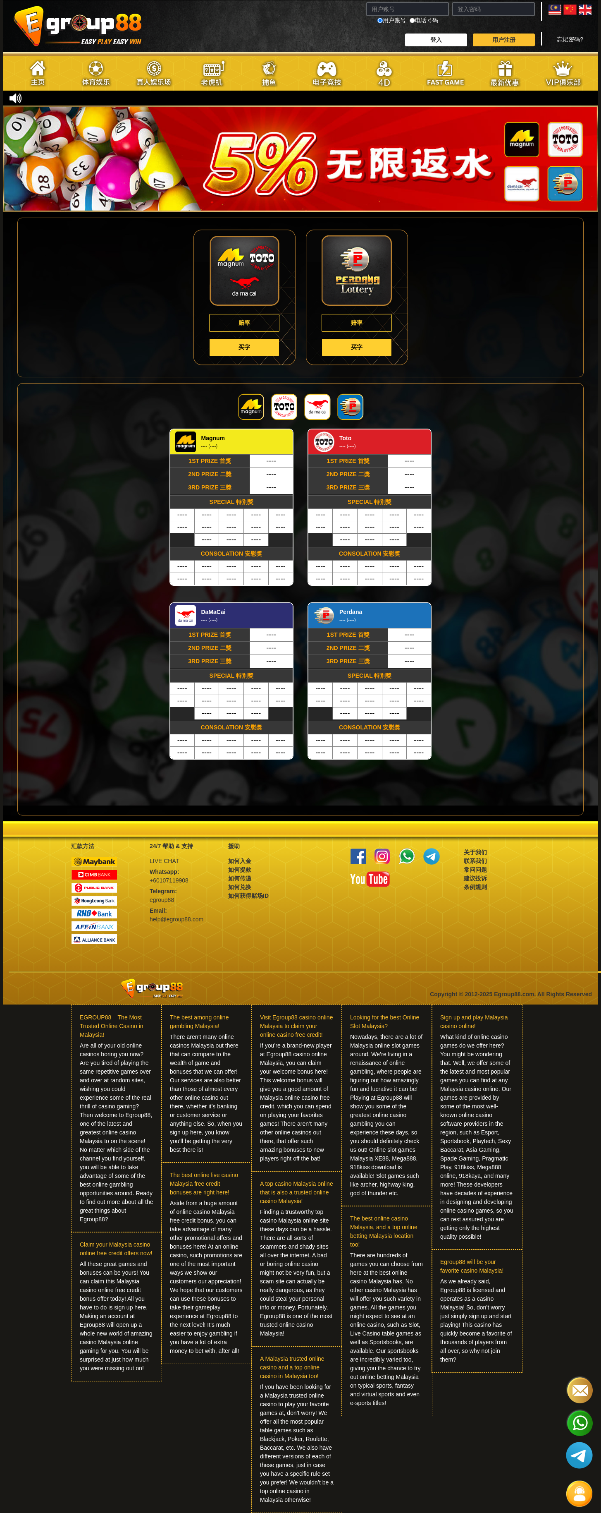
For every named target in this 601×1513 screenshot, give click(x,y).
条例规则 (475, 887)
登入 (436, 39)
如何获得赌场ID (248, 895)
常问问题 (475, 869)
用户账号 (391, 20)
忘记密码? (570, 39)
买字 (244, 347)
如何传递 (239, 878)
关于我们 (475, 852)
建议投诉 (475, 878)
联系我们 (475, 861)
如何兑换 (239, 887)
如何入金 (239, 861)
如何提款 (239, 869)
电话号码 (424, 20)
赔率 (244, 322)
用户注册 (503, 39)
